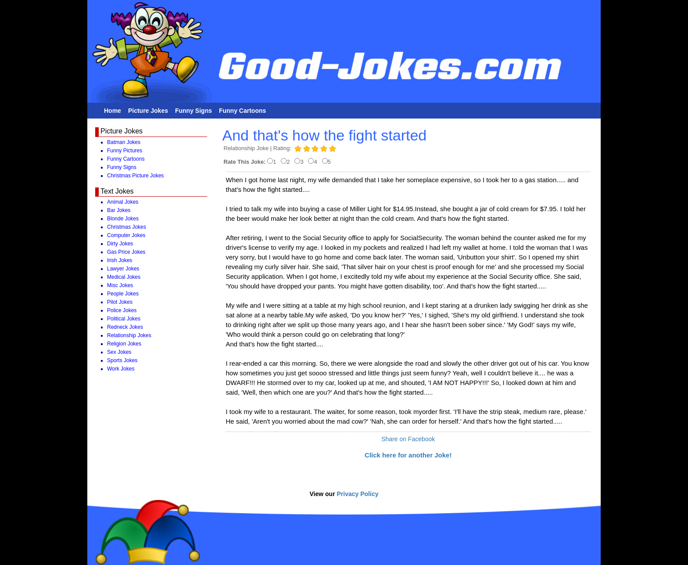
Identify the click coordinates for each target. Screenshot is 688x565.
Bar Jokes (118, 210)
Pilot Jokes (120, 302)
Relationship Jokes (129, 335)
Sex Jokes (119, 352)
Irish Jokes (119, 260)
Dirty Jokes (120, 244)
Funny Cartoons (242, 110)
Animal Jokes (122, 202)
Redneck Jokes (125, 327)
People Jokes (123, 294)
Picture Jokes (148, 110)
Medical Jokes (123, 277)
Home (112, 110)
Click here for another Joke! (408, 455)
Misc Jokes (120, 285)
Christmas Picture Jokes (135, 176)
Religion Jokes (124, 344)
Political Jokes (123, 319)
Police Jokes (121, 310)
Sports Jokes (122, 360)
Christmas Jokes (126, 227)
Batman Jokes (123, 142)
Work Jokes (120, 369)
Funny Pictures (124, 151)
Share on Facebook (408, 439)
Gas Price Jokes (126, 252)
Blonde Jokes (123, 219)
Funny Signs (193, 110)
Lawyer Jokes (123, 269)
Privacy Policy (358, 493)
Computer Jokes (126, 235)
